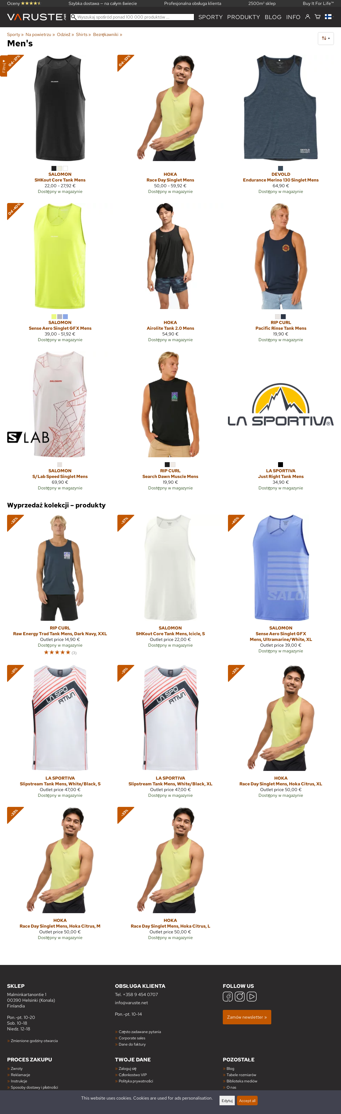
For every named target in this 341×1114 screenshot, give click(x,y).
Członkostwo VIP (133, 1074)
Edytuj (227, 1100)
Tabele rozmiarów (241, 1074)
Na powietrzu (40, 34)
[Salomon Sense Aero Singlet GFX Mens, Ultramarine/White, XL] (281, 588)
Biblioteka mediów (242, 1080)
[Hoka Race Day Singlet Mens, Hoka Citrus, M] (60, 876)
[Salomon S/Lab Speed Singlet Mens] (60, 423)
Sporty (211, 17)
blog (273, 17)
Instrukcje (19, 1080)
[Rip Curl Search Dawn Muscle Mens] (170, 423)
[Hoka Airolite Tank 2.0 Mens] (170, 275)
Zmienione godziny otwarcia (34, 1040)
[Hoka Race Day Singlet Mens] (170, 127)
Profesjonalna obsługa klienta (192, 3)
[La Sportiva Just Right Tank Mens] (281, 423)
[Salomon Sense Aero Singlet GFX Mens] (60, 275)
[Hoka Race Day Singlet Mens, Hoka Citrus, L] (170, 876)
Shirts (83, 34)
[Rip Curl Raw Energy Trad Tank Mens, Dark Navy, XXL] (60, 588)
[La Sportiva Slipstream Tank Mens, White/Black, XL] (170, 734)
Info (293, 17)
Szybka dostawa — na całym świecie (103, 3)
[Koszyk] (318, 17)
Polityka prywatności (136, 1080)
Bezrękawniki (107, 34)
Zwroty (17, 1068)
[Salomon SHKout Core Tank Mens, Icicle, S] (170, 588)
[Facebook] (228, 997)
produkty (243, 17)
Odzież (65, 34)
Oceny (24, 3)
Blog (230, 1068)
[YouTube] (252, 997)
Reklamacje (20, 1074)
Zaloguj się (127, 1068)
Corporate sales (132, 1037)
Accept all (247, 1100)
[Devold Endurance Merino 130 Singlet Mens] (281, 127)
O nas (231, 1087)
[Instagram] (240, 997)
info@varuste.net (131, 1003)
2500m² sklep (262, 3)
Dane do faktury (132, 1044)
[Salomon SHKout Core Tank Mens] (60, 127)
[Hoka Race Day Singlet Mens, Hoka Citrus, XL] (281, 734)
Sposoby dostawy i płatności (34, 1087)
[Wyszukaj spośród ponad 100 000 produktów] (132, 17)
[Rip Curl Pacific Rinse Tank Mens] (281, 275)
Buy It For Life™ (318, 3)
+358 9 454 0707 (140, 994)
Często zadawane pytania (140, 1031)
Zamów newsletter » (247, 1017)
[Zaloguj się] (307, 17)
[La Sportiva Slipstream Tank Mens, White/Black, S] (60, 734)
